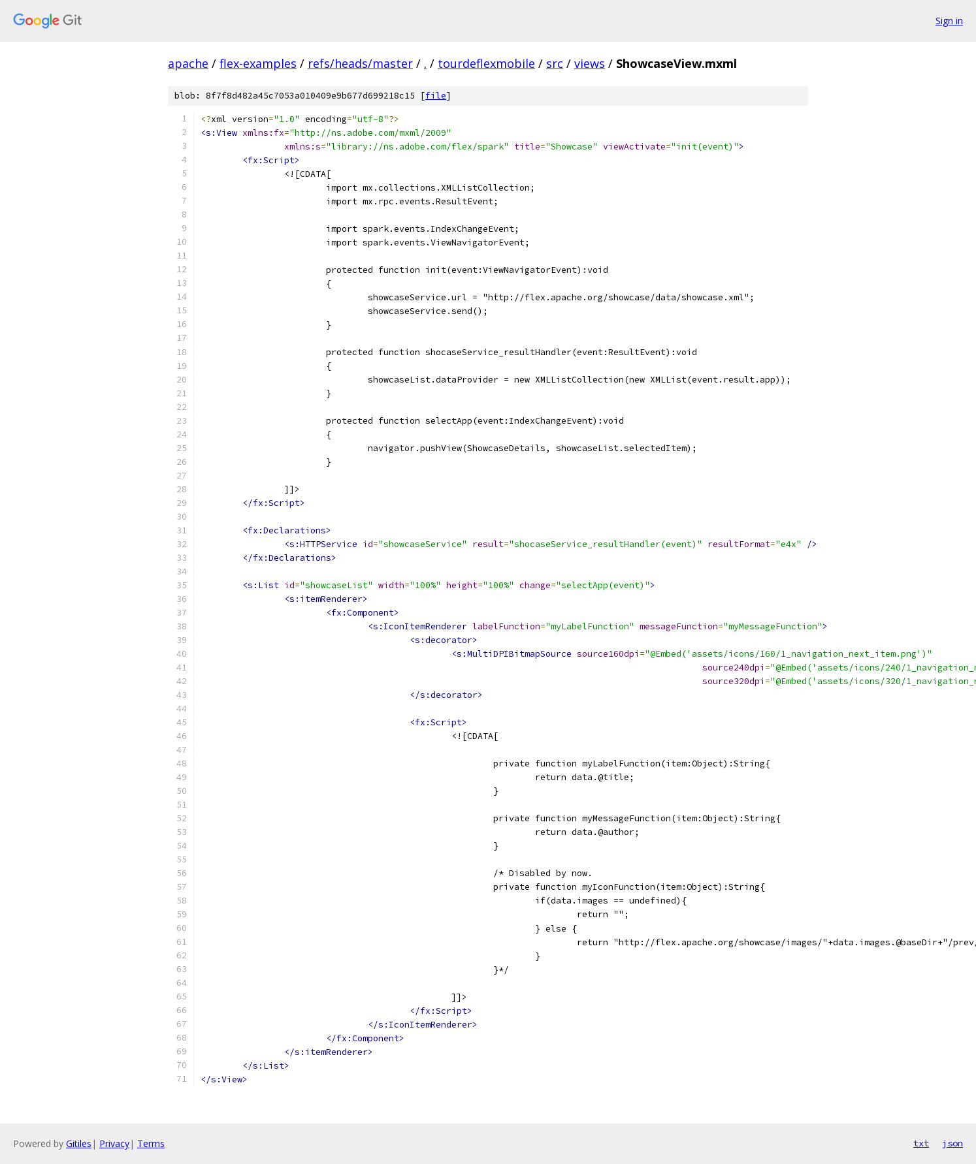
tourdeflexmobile (486, 63)
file (435, 95)
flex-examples (258, 63)
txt (921, 1143)
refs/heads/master (360, 63)
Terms (151, 1143)
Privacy (114, 1143)
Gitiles (78, 1143)
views (589, 63)
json (952, 1143)
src (554, 63)
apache (188, 63)
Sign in (949, 20)
